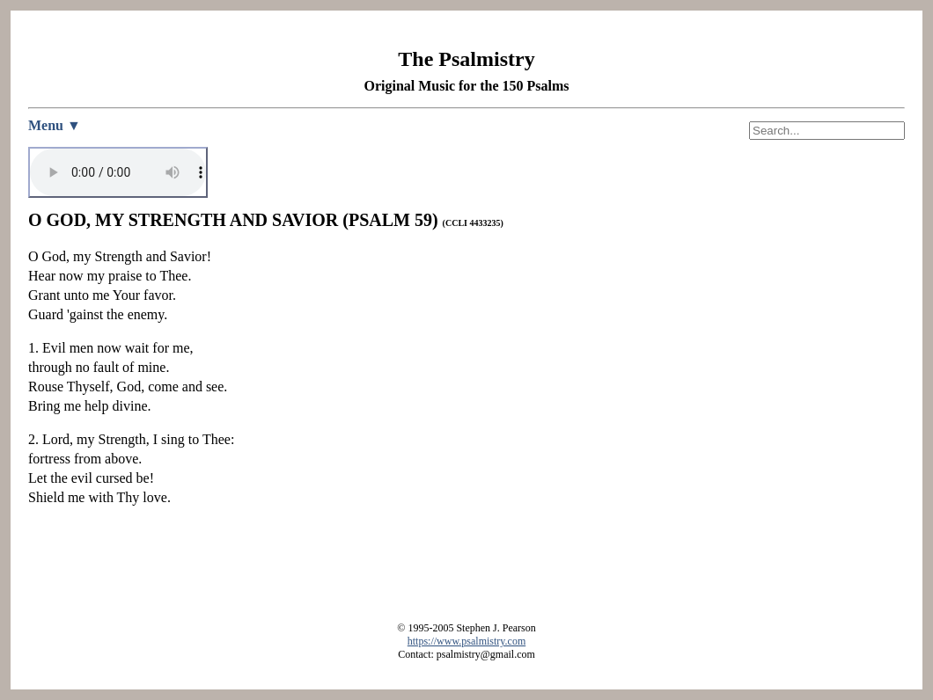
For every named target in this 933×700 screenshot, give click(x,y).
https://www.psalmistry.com (466, 641)
